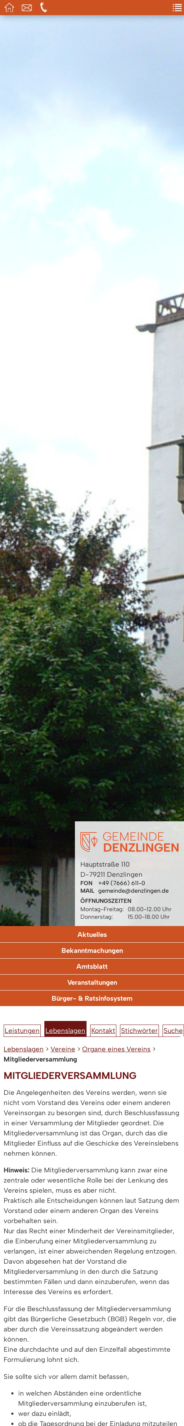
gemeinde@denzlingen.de (133, 890)
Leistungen (22, 1030)
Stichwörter (139, 1030)
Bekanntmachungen (92, 950)
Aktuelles (92, 934)
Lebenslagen (65, 1030)
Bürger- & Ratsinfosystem (92, 998)
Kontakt (103, 1030)
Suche (173, 1030)
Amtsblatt (92, 966)
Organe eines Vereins (116, 1049)
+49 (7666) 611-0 (121, 883)
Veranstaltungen (92, 982)
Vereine (63, 1049)
